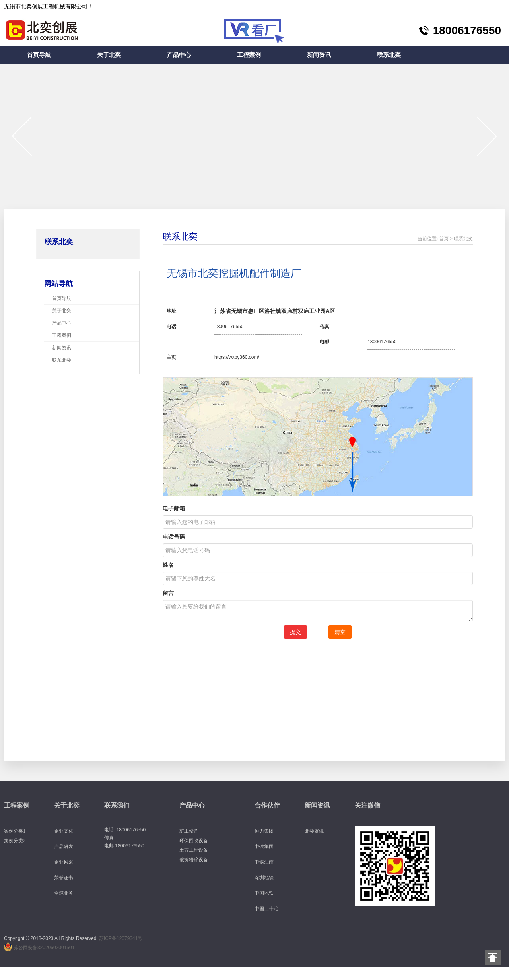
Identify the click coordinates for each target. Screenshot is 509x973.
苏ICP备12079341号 (120, 938)
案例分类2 (14, 840)
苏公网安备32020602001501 (44, 947)
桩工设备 (188, 831)
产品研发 (63, 846)
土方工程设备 (193, 850)
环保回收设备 (193, 840)
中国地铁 (264, 893)
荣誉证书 (63, 877)
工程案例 (249, 55)
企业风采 (63, 862)
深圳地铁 (264, 877)
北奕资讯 (314, 831)
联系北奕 (389, 55)
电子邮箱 (174, 508)
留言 (168, 593)
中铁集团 (264, 846)
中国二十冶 (266, 908)
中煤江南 (264, 862)
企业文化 (63, 831)
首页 (444, 238)
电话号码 (174, 536)
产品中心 (179, 55)
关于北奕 (109, 55)
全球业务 (63, 893)
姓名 (168, 565)
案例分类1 (14, 831)
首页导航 (39, 55)
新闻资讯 (319, 55)
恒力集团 (264, 831)
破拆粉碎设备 (193, 859)
